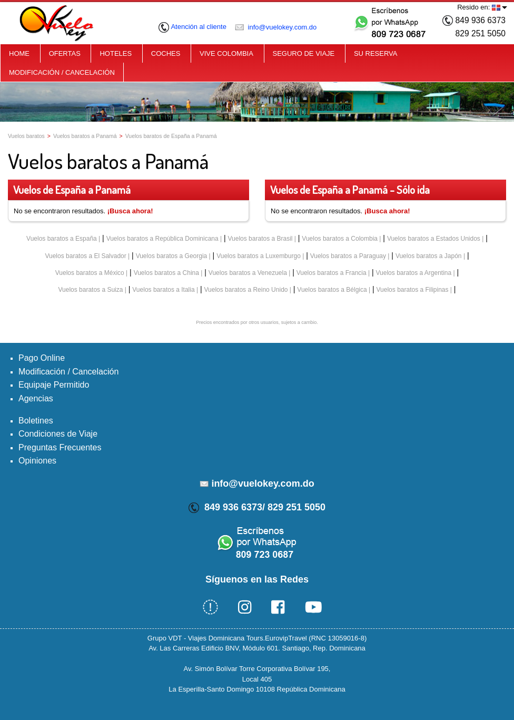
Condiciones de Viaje (57, 433)
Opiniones (37, 460)
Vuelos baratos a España (61, 238)
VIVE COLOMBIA (226, 53)
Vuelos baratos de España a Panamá (171, 136)
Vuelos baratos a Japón (429, 256)
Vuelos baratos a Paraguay (348, 256)
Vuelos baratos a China (166, 273)
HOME (19, 53)
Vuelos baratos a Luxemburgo (258, 256)
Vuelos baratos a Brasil (260, 238)
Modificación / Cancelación (68, 371)
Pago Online (41, 357)
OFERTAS (65, 53)
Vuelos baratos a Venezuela (248, 273)
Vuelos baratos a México (89, 273)
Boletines (35, 420)
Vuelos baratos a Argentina (414, 273)
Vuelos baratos (26, 136)
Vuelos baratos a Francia (331, 273)
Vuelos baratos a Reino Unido (246, 289)
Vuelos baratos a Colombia (340, 238)
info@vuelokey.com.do (276, 27)
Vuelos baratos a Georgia (171, 256)
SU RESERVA (376, 53)
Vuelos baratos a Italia (163, 289)
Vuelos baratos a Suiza (90, 289)
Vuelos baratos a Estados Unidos (433, 238)
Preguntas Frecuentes (59, 447)
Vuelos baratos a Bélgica (332, 289)
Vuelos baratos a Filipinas (413, 289)
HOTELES (116, 53)
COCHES (166, 53)
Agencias (35, 398)
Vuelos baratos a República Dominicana (162, 238)
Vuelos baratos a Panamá (85, 136)
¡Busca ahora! (130, 211)
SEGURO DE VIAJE (304, 53)
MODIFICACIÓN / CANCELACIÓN (62, 72)
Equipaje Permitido (53, 384)
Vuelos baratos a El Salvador (85, 256)
